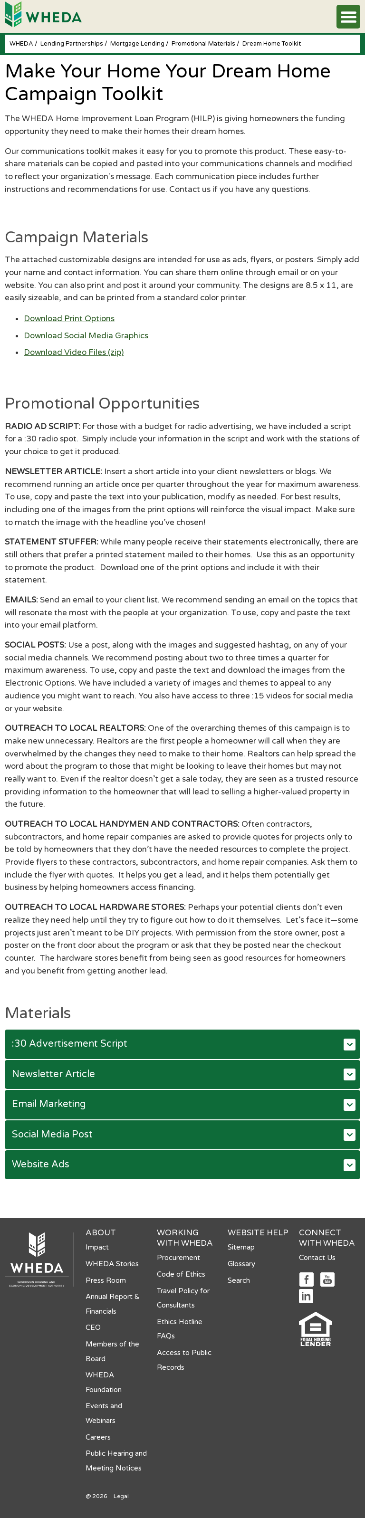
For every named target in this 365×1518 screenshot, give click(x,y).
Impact (97, 1247)
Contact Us (317, 1257)
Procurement (178, 1257)
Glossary (241, 1264)
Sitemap (241, 1247)
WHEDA (22, 44)
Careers (98, 1437)
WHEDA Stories (112, 1264)
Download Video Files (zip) (74, 352)
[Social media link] (306, 1279)
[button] (348, 17)
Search (239, 1280)
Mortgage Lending (138, 44)
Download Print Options (69, 319)
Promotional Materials (204, 44)
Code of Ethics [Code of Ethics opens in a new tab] (181, 1274)
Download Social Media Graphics (86, 336)
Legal (121, 1496)
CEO (93, 1327)
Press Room (106, 1280)
